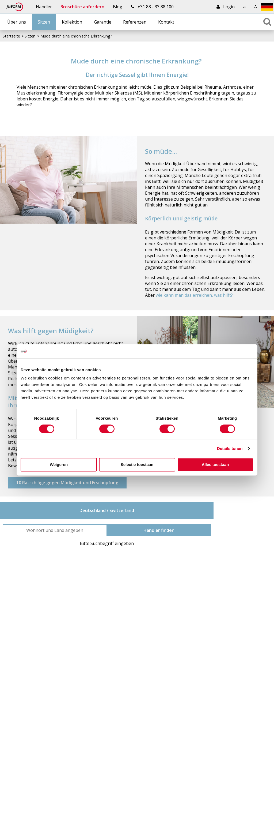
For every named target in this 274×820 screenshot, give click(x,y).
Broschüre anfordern (82, 7)
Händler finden (158, 530)
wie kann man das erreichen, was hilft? (194, 295)
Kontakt (166, 22)
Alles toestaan (215, 464)
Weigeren (59, 464)
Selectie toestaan (137, 464)
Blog (117, 7)
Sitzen (44, 22)
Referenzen (134, 22)
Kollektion (72, 22)
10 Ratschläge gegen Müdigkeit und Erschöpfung (67, 483)
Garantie (102, 22)
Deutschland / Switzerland (106, 510)
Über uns (16, 22)
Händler (44, 7)
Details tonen (229, 448)
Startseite (11, 36)
